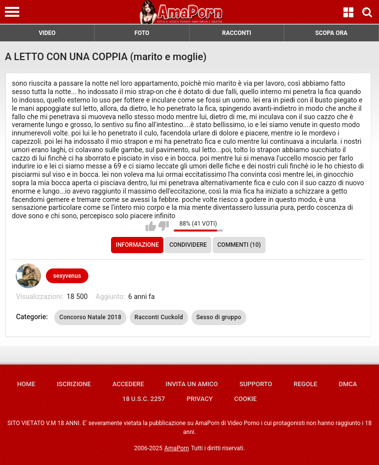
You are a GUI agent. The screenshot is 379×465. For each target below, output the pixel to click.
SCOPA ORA (331, 33)
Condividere (188, 244)
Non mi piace (163, 226)
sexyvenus (67, 275)
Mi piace (151, 226)
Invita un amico (191, 384)
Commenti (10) (239, 244)
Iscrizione (74, 384)
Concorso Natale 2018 (90, 317)
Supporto (255, 384)
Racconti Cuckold (159, 317)
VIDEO (46, 33)
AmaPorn (176, 448)
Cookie (245, 398)
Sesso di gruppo (218, 317)
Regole (305, 384)
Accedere (128, 384)
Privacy (200, 398)
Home (26, 384)
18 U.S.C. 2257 (143, 398)
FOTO (141, 33)
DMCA (348, 384)
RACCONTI (236, 33)
